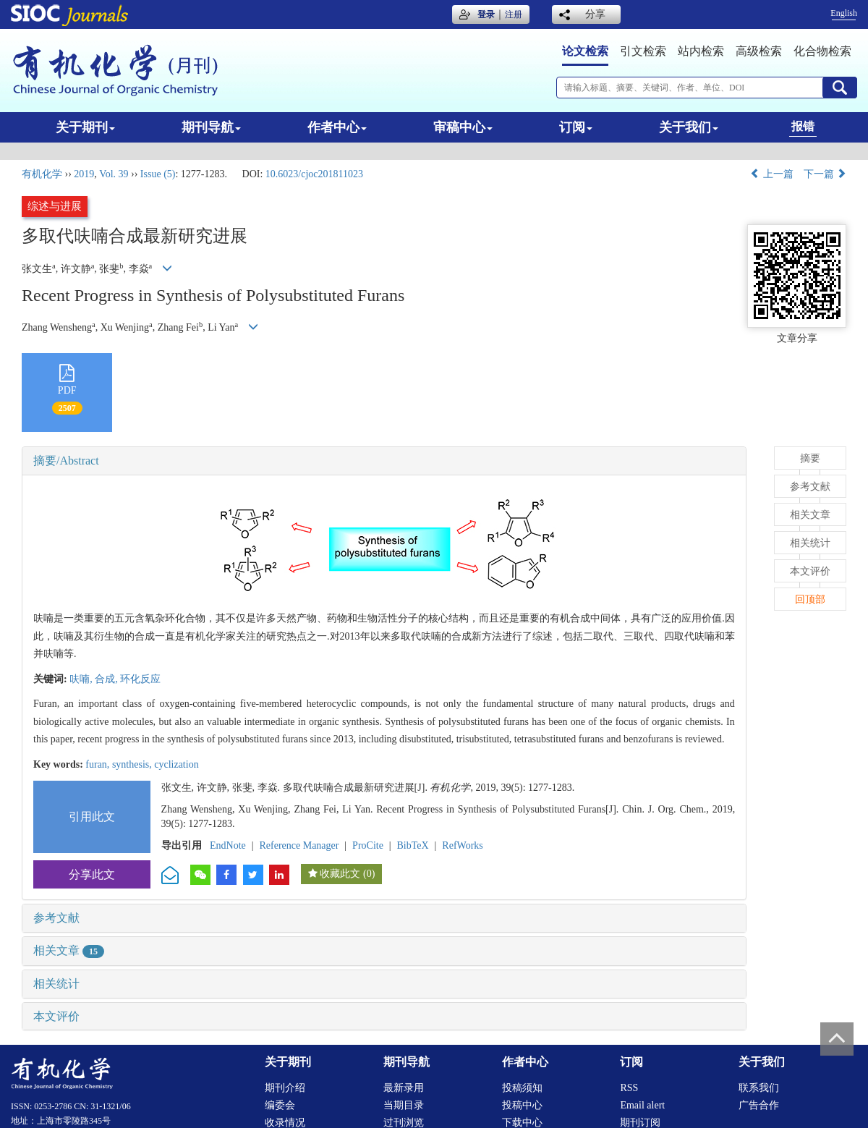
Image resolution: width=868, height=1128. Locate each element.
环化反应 (140, 679)
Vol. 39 (113, 174)
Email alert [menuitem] (642, 1105)
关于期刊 (85, 127)
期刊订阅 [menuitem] (640, 1122)
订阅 (575, 127)
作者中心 (337, 127)
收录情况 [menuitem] (285, 1122)
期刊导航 (211, 127)
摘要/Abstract (66, 460)
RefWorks (462, 845)
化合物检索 (822, 51)
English (843, 13)
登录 (486, 14)
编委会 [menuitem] (280, 1105)
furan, (98, 764)
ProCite (367, 845)
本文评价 (56, 1016)
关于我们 (688, 127)
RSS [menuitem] (629, 1087)
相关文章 (68, 950)
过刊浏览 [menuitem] (403, 1122)
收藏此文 (340, 873)
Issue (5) (158, 174)
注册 (513, 14)
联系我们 (759, 1087)
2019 (84, 174)
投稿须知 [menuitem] (522, 1087)
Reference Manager (299, 845)
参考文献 (56, 918)
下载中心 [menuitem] (522, 1122)
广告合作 (759, 1105)
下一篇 (825, 174)
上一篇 (771, 174)
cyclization (176, 764)
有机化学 (42, 174)
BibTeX (413, 845)
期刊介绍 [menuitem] (285, 1087)
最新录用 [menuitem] (403, 1087)
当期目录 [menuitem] (403, 1105)
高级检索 (759, 51)
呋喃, (82, 679)
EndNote (228, 845)
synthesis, (133, 764)
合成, (107, 679)
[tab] (384, 461)
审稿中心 (463, 127)
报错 (802, 126)
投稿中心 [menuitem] (522, 1105)
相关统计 (56, 984)
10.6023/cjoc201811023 (314, 174)
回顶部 (810, 599)
